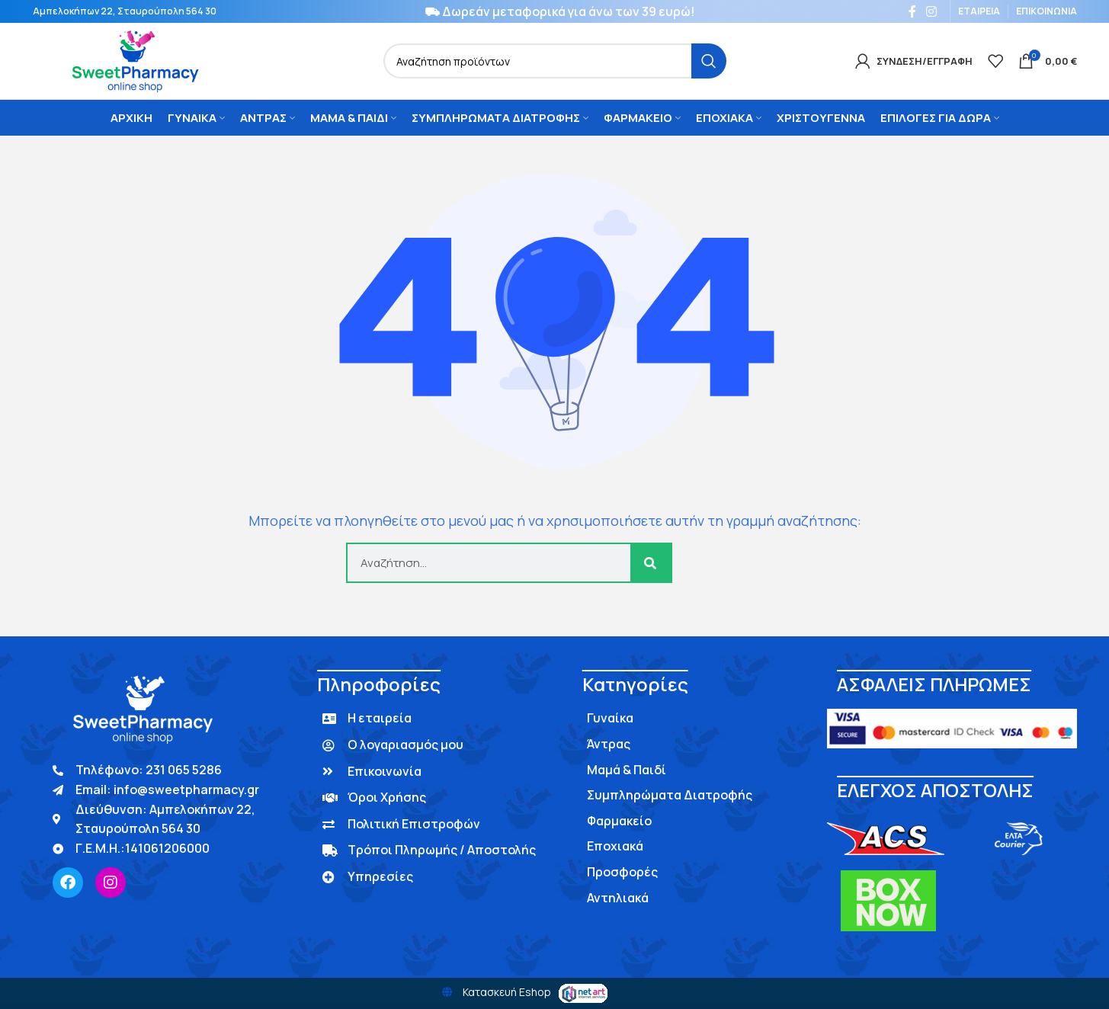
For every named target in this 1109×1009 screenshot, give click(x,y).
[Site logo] (134, 60)
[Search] (554, 60)
